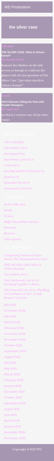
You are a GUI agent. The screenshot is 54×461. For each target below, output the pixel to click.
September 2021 (15, 403)
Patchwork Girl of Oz (18, 188)
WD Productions (17, 7)
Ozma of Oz (12, 165)
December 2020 (15, 432)
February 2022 (14, 380)
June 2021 (10, 415)
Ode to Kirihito (14, 142)
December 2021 (14, 391)
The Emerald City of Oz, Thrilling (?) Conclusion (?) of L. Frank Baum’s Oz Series (26, 293)
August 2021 (12, 409)
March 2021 (12, 420)
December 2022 (14, 333)
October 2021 (13, 397)
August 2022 (12, 357)
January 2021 (12, 426)
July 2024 (10, 304)
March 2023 (12, 322)
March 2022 (12, 374)
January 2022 (13, 386)
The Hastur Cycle (15, 148)
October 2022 (13, 345)
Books (8, 210)
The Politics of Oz (15, 274)
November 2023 (15, 310)
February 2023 (14, 328)
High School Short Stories (21, 221)
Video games (7, 46)
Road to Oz (11, 177)
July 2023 (10, 316)
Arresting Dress (14, 153)
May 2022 (10, 368)
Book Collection (15, 204)
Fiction (8, 216)
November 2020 (15, 438)
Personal (5, 96)
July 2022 (10, 362)
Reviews (9, 233)
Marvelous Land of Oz (19, 159)
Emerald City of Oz (17, 182)
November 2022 (15, 339)
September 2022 (15, 351)
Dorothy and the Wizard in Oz (24, 171)
